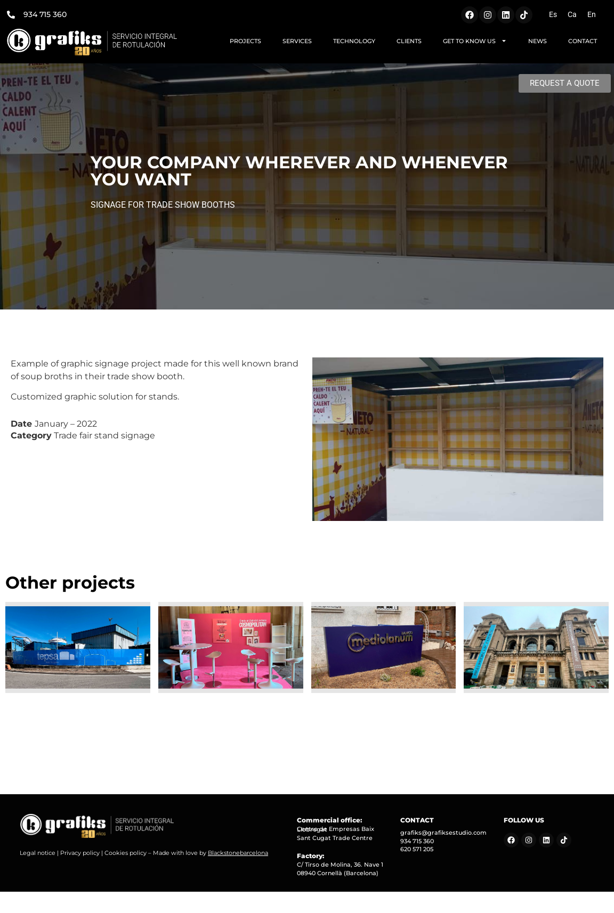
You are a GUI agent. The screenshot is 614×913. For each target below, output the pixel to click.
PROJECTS (245, 41)
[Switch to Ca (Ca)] (572, 14)
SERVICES (297, 41)
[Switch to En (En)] (591, 14)
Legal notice (37, 853)
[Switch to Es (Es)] (553, 14)
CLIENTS (409, 41)
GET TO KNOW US (475, 40)
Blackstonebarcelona (238, 853)
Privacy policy (80, 853)
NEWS (537, 41)
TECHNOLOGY (354, 41)
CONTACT (582, 41)
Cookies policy (125, 853)
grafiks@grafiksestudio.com (443, 832)
